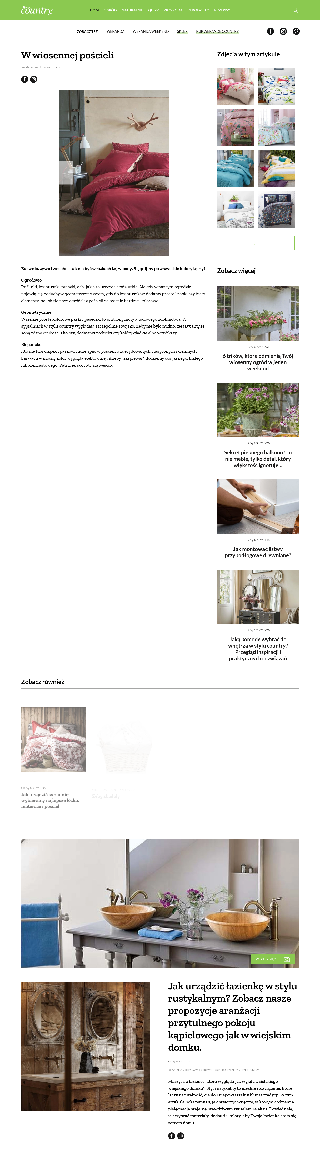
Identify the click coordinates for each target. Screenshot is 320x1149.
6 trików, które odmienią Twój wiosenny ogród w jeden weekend (258, 358)
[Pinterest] (296, 31)
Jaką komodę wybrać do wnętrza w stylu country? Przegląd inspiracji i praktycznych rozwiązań (258, 645)
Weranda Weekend (151, 31)
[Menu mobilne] (9, 10)
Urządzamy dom (258, 343)
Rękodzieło (198, 10)
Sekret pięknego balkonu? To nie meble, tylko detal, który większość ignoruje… (258, 455)
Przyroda (173, 10)
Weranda (115, 31)
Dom (94, 10)
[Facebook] (270, 31)
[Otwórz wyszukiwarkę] (295, 10)
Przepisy (222, 10)
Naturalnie (132, 10)
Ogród (110, 10)
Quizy (153, 10)
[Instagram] (283, 31)
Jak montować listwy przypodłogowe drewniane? (258, 548)
